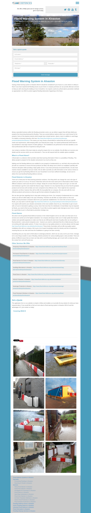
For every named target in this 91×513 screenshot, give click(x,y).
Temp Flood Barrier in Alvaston (23, 487)
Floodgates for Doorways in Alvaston (25, 490)
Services (15, 485)
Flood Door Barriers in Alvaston (23, 496)
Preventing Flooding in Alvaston (23, 481)
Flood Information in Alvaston (21, 509)
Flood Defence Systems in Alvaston (23, 477)
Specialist (16, 479)
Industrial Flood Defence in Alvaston (23, 507)
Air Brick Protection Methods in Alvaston (26, 498)
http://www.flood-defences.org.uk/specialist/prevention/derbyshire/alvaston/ (55, 201)
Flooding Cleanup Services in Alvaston (24, 511)
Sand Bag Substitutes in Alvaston (24, 494)
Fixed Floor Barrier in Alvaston (23, 488)
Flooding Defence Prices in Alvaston (23, 503)
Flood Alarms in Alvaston (21, 492)
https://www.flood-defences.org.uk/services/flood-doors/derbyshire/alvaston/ (49, 274)
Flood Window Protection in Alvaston (25, 501)
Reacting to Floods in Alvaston (23, 483)
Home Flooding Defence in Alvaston (23, 505)
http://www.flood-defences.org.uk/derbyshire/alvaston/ (27, 226)
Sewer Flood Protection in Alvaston (24, 500)
